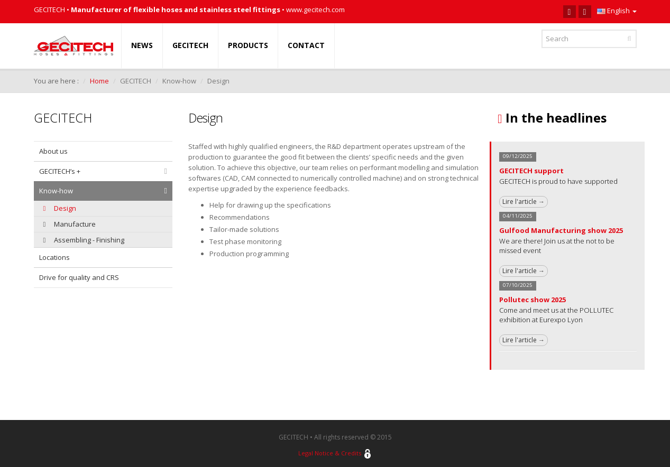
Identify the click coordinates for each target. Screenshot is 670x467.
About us (53, 151)
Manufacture (69, 224)
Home (99, 81)
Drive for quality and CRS (79, 277)
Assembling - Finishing (83, 240)
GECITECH (190, 45)
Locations (54, 257)
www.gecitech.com (315, 9)
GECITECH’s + (59, 171)
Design (59, 208)
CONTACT (306, 45)
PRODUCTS (248, 45)
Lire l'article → (523, 201)
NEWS (142, 45)
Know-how (56, 190)
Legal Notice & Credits (329, 451)
